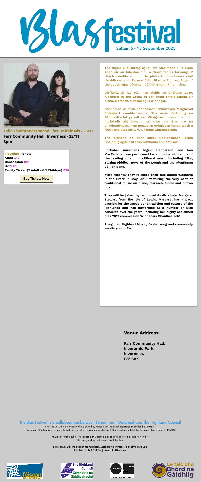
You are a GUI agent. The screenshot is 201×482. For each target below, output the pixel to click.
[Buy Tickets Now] (36, 179)
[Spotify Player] (148, 269)
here (147, 436)
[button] (36, 95)
